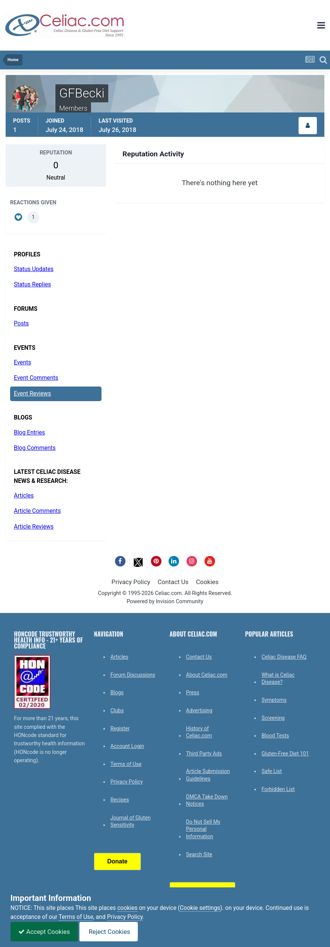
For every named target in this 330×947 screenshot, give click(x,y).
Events (22, 362)
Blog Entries (29, 432)
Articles (24, 495)
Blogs (117, 692)
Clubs (117, 710)
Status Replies (32, 284)
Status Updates (34, 269)
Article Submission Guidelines (208, 775)
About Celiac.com (206, 675)
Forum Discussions (132, 675)
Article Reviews (34, 526)
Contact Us (173, 582)
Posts (21, 323)
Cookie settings (200, 908)
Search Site (199, 854)
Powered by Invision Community (165, 601)
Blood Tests (275, 736)
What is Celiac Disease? (277, 678)
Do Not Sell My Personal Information (203, 829)
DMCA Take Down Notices (207, 800)
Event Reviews (32, 393)
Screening (273, 718)
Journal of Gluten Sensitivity (130, 821)
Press (192, 692)
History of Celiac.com (199, 732)
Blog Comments (34, 448)
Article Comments (37, 511)
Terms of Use (126, 764)
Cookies (207, 582)
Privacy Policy (131, 582)
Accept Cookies (44, 931)
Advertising (199, 710)
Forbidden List (278, 789)
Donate (117, 861)
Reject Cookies (108, 931)
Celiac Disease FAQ (283, 657)
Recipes (119, 800)
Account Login (127, 746)
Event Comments (36, 378)
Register (120, 728)
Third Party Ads (204, 754)
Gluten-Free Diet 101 (285, 754)
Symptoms (274, 700)
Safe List (271, 771)
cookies (127, 908)
